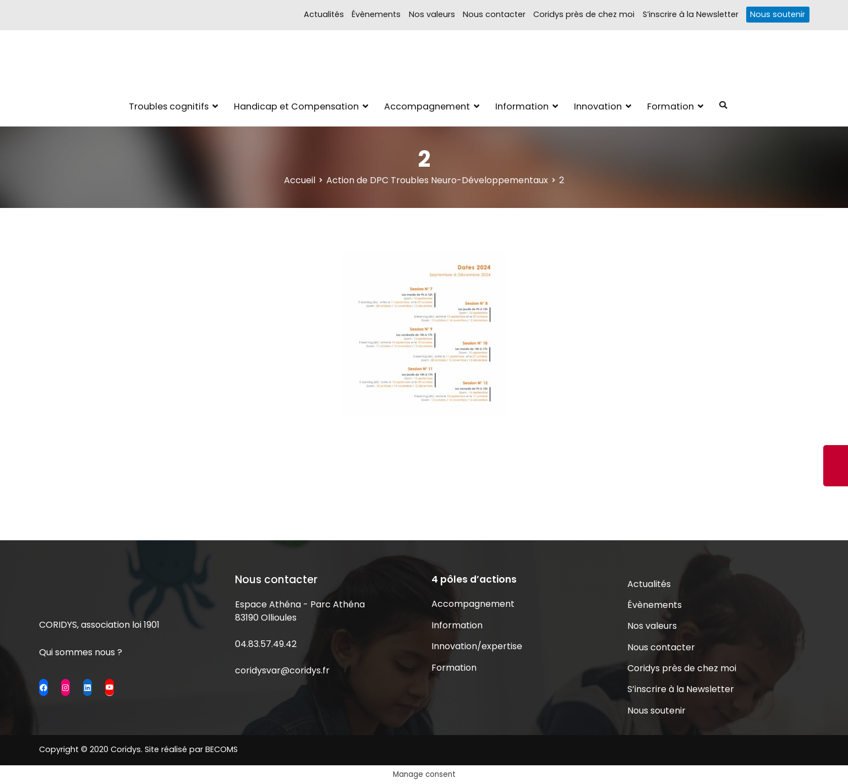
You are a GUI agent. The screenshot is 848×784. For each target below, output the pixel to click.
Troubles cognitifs (169, 106)
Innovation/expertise (476, 646)
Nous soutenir (777, 14)
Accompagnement (427, 106)
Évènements (376, 14)
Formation (670, 106)
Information (522, 106)
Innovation (598, 106)
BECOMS (221, 749)
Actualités (324, 14)
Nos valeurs (432, 14)
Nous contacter (494, 14)
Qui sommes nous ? (80, 652)
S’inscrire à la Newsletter (690, 14)
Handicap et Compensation (296, 106)
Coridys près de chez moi (583, 14)
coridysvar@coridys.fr (282, 670)
